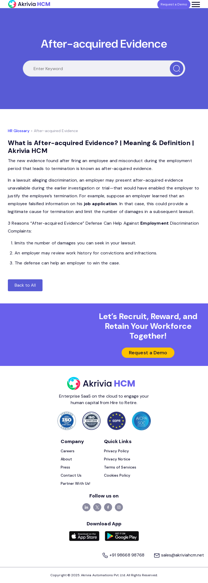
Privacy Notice (117, 459)
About (66, 459)
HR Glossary (19, 130)
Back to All (25, 285)
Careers (67, 450)
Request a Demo (148, 352)
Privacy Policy (116, 450)
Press (65, 467)
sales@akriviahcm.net (179, 555)
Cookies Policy (117, 475)
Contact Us (71, 475)
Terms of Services (120, 467)
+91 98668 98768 (123, 555)
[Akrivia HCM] (29, 4)
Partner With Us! (75, 483)
